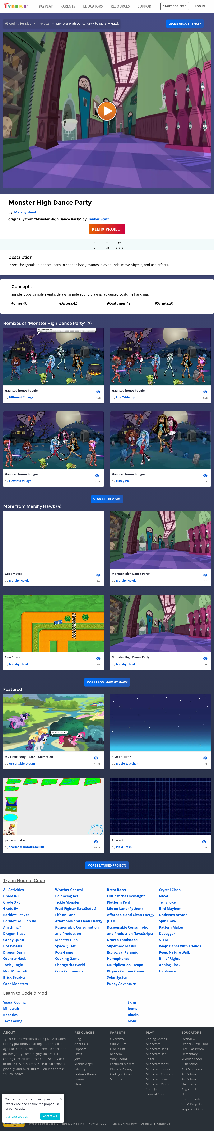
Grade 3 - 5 (11, 903)
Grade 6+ (10, 909)
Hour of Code (155, 1095)
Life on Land (65, 916)
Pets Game (64, 953)
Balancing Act (66, 897)
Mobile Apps (83, 1065)
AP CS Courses (191, 1070)
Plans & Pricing (121, 1070)
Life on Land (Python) (125, 909)
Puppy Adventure (121, 985)
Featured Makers (122, 1065)
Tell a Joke (167, 903)
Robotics (10, 1016)
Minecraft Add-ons (159, 1075)
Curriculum (118, 1045)
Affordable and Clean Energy (78, 922)
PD (183, 1095)
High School (190, 1065)
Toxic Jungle (13, 966)
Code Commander (70, 972)
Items (132, 1010)
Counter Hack (14, 960)
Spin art (117, 841)
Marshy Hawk (25, 212)
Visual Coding (14, 1003)
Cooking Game (67, 960)
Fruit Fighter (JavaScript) (75, 909)
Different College (21, 398)
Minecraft (11, 1010)
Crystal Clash (170, 891)
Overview (117, 1040)
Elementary (189, 1055)
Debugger (167, 935)
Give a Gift (117, 1050)
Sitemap (80, 1070)
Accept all (50, 1116)
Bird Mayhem (170, 909)
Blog (77, 1040)
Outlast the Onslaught (126, 897)
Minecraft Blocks (158, 1070)
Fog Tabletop (125, 398)
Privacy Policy (98, 1124)
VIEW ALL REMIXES (107, 499)
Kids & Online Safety (124, 1124)
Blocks (133, 1016)
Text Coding (12, 1022)
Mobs (132, 1022)
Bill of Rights (169, 960)
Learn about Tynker (184, 23)
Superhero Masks (121, 947)
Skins (132, 1003)
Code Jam (152, 1090)
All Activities (13, 891)
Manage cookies (16, 1116)
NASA (163, 897)
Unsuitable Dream (22, 765)
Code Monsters (15, 985)
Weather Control (69, 891)
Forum (79, 1080)
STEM (163, 941)
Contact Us (163, 1124)
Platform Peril (118, 903)
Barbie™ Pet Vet (16, 916)
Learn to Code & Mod (25, 994)
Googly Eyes (13, 574)
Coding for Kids (20, 23)
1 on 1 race (12, 658)
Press (78, 1055)
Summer (116, 1080)
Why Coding (118, 1060)
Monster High (66, 941)
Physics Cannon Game (125, 972)
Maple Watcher (127, 765)
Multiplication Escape (125, 966)
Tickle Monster (67, 903)
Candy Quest (13, 941)
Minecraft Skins (157, 1050)
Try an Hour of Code (24, 881)
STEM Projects (191, 1105)
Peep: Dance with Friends (180, 947)
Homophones (118, 960)
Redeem (116, 1055)
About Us (81, 1045)
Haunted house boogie (21, 391)
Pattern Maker (171, 928)
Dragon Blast (14, 935)
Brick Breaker (14, 978)
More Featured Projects (107, 866)
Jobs (77, 1060)
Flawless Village (20, 481)
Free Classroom (192, 1050)
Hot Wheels (12, 947)
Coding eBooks (85, 1075)
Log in (200, 6)
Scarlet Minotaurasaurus (26, 848)
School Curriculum (194, 1045)
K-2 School (189, 1075)
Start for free (174, 6)
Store (78, 1085)
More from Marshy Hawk (107, 683)
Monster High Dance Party (131, 574)
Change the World (70, 966)
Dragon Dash (14, 953)
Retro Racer (116, 891)
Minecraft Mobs (157, 1065)
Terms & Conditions (72, 1124)
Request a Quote (193, 1110)
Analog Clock (170, 966)
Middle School (191, 1060)
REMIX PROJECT (107, 229)
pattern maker (15, 841)
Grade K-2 (11, 897)
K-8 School (189, 1080)
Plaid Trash (124, 848)
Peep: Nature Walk (174, 953)
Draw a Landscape (122, 941)
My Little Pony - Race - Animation (29, 758)
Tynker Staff (98, 219)
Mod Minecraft (15, 972)
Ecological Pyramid (122, 953)
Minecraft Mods (157, 1085)
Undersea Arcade (173, 916)
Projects (44, 23)
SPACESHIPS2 (121, 758)
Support (80, 1050)
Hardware (167, 972)
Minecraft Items (157, 1080)
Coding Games (156, 1040)
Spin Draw (167, 922)
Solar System (118, 978)
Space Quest (65, 947)
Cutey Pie (123, 481)
